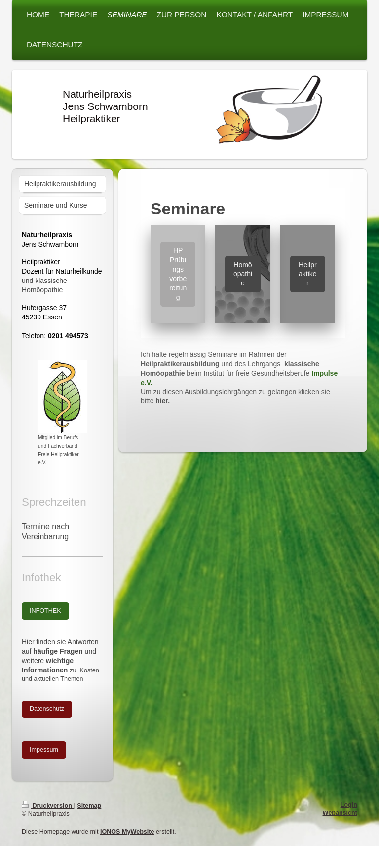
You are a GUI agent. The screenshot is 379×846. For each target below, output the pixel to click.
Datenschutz (47, 708)
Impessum (44, 749)
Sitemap (89, 805)
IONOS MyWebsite (127, 831)
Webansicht (340, 813)
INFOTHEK (45, 610)
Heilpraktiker (308, 274)
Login (349, 804)
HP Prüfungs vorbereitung (178, 274)
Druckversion (48, 805)
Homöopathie (242, 274)
